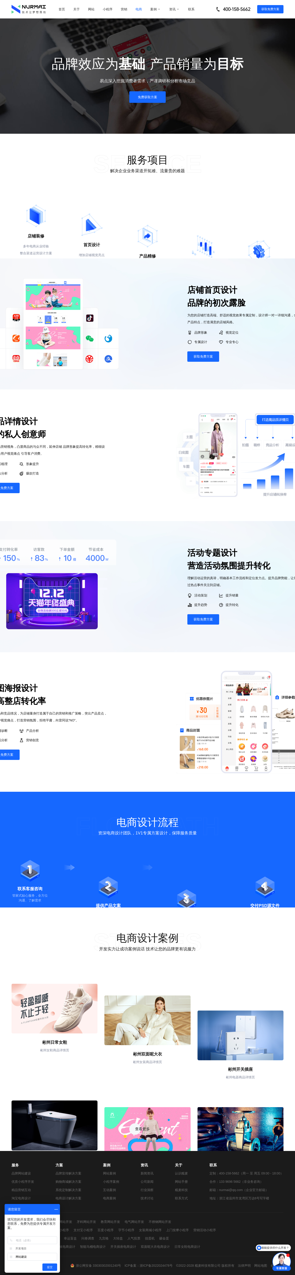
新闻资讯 (147, 1173)
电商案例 (109, 1198)
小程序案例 (111, 1181)
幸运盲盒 (70, 1238)
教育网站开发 (110, 1222)
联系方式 (181, 1198)
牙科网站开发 (86, 1222)
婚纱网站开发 (62, 1222)
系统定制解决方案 (68, 1190)
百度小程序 (105, 1230)
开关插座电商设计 (123, 1246)
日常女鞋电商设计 (187, 1246)
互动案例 (109, 1190)
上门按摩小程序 (177, 1230)
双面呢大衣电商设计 (155, 1246)
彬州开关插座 (240, 1090)
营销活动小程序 (204, 1230)
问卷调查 (87, 1238)
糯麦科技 (181, 1190)
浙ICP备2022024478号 (156, 1265)
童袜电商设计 (65, 1246)
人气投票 (133, 1238)
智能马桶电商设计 (93, 1246)
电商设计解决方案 (68, 1198)
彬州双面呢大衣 (147, 1090)
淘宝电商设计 (21, 1198)
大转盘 (118, 1238)
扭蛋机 (150, 1238)
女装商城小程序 (150, 1230)
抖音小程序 (61, 1230)
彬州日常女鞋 (54, 1090)
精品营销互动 (21, 1190)
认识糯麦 (181, 1173)
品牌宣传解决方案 (68, 1173)
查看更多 (147, 1138)
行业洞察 (147, 1190)
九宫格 (104, 1238)
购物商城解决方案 (68, 1181)
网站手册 (181, 1181)
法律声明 (244, 1265)
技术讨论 (147, 1198)
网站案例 (109, 1173)
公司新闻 (147, 1181)
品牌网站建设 (21, 1173)
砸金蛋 (164, 1238)
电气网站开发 (134, 1222)
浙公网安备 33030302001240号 (98, 1265)
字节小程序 (126, 1230)
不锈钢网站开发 (160, 1222)
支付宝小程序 (83, 1230)
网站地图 (260, 1265)
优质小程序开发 (23, 1181)
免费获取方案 (147, 97)
